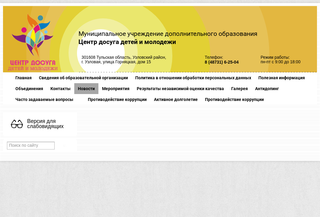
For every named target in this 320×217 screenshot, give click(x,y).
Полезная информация (281, 77)
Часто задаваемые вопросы (44, 99)
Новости (86, 88)
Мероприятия (116, 88)
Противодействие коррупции (117, 99)
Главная (23, 77)
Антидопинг (267, 88)
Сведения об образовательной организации (83, 77)
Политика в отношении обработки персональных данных (193, 77)
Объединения (29, 88)
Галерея (239, 88)
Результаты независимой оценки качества (180, 88)
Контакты (60, 88)
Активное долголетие (176, 99)
